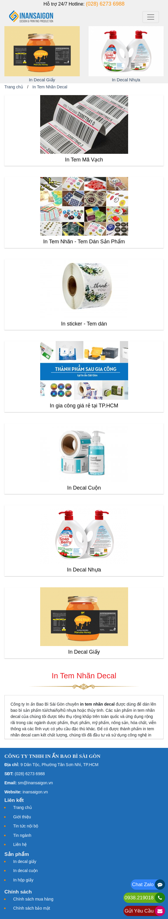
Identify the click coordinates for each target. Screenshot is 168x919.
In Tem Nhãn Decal (50, 87)
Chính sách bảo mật (31, 908)
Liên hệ (20, 844)
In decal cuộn (25, 870)
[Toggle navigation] (150, 17)
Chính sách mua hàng (33, 899)
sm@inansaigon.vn (35, 782)
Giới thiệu (22, 817)
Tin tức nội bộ (25, 826)
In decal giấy (24, 861)
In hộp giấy (23, 880)
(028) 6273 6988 (105, 4)
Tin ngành (22, 835)
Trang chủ (13, 87)
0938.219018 (139, 898)
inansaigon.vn (35, 792)
